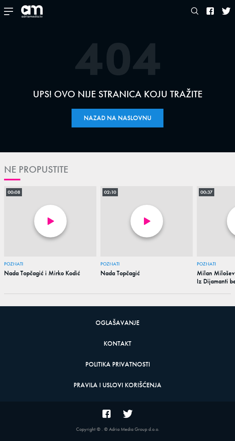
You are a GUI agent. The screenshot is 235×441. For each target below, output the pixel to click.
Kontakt (117, 343)
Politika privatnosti (117, 364)
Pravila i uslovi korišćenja (117, 385)
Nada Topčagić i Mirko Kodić (42, 273)
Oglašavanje (117, 322)
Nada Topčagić (120, 273)
